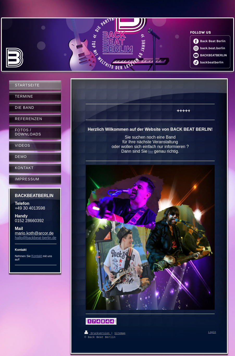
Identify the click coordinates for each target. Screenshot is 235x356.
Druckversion (97, 333)
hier (150, 151)
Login (212, 332)
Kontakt (37, 256)
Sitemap (119, 333)
